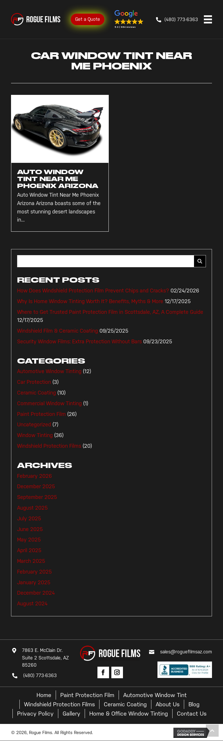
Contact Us (191, 713)
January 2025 (33, 582)
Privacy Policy (35, 713)
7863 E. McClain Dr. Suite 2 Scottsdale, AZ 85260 (45, 658)
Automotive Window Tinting (49, 371)
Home (44, 695)
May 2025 (29, 540)
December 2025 (36, 486)
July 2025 (29, 518)
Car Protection (34, 382)
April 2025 (29, 550)
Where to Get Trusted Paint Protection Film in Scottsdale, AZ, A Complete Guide (110, 312)
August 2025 (32, 508)
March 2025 (31, 561)
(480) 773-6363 (181, 19)
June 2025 (30, 529)
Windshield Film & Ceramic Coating (57, 331)
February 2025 (34, 572)
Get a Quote (87, 19)
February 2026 (34, 476)
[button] (129, 19)
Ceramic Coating (36, 393)
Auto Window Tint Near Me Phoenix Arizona (57, 178)
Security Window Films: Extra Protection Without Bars (79, 341)
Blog (194, 704)
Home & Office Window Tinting (128, 713)
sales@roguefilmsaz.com (186, 652)
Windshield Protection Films (49, 446)
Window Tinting (35, 435)
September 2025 (37, 497)
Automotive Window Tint (155, 695)
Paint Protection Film (41, 414)
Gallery (71, 713)
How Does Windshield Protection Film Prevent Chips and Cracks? (93, 290)
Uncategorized (34, 424)
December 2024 (36, 593)
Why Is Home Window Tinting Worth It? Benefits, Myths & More (90, 301)
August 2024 (32, 603)
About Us (168, 704)
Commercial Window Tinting (49, 403)
